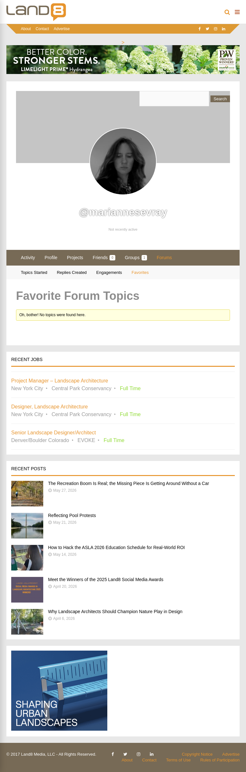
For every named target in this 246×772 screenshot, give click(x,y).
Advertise (62, 29)
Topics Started (34, 272)
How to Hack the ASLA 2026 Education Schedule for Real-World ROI (116, 547)
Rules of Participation (220, 760)
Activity (28, 257)
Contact (42, 29)
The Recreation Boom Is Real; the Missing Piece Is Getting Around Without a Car (128, 483)
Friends (104, 257)
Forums (164, 257)
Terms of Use (178, 760)
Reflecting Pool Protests (72, 515)
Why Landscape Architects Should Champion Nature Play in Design (115, 611)
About (26, 29)
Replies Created (71, 272)
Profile (51, 257)
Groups (136, 257)
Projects (75, 257)
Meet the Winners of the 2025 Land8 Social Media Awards (105, 579)
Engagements (109, 272)
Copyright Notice (197, 754)
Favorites (140, 272)
